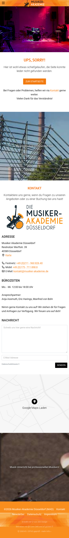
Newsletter (18, 514)
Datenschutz (34, 514)
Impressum (50, 514)
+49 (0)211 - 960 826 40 (29, 263)
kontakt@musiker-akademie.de (30, 271)
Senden (61, 365)
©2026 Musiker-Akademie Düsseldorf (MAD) (29, 509)
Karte (8, 255)
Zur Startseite (35, 81)
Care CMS (33, 526)
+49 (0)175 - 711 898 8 (25, 267)
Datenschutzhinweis (10, 364)
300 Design (42, 522)
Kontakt (54, 90)
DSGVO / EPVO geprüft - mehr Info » (34, 531)
